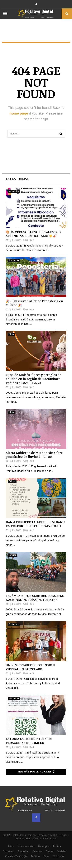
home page (19, 113)
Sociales (61, 851)
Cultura (12, 481)
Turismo (12, 555)
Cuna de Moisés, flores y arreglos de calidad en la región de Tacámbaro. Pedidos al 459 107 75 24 (33, 379)
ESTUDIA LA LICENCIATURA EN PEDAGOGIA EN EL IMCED (29, 741)
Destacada (14, 624)
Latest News (17, 178)
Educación (14, 260)
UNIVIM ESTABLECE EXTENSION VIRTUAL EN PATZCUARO (30, 667)
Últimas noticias (26, 846)
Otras (11, 334)
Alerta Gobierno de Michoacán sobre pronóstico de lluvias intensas (34, 455)
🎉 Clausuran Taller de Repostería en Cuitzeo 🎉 (34, 303)
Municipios (14, 191)
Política (57, 846)
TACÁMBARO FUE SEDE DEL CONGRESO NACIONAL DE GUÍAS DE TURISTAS (35, 598)
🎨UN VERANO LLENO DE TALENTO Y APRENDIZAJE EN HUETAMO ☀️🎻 (33, 234)
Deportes (37, 851)
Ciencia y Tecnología (16, 856)
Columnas (58, 856)
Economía (8, 851)
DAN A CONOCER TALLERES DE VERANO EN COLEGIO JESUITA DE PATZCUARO (35, 524)
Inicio (11, 846)
